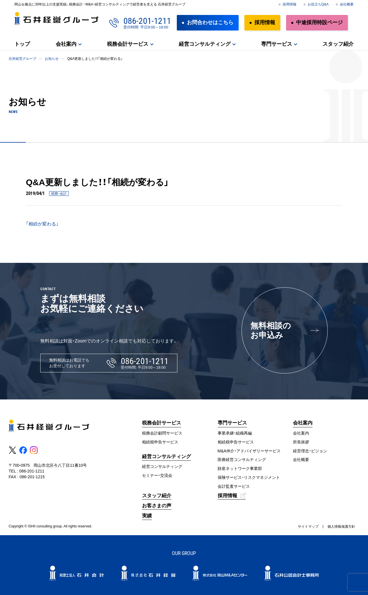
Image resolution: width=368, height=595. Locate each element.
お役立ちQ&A (318, 4)
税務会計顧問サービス (162, 433)
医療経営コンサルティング (242, 459)
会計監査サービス (234, 486)
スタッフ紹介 (338, 44)
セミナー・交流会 (157, 475)
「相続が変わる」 (42, 223)
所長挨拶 (301, 442)
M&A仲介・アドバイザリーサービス (249, 451)
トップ (22, 44)
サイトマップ (308, 527)
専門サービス (276, 44)
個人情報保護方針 (341, 527)
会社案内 (66, 44)
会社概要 (347, 4)
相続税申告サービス (160, 442)
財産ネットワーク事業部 (240, 468)
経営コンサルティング (205, 44)
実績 (147, 516)
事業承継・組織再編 (235, 433)
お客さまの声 (156, 505)
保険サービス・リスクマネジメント (249, 477)
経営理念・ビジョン (310, 451)
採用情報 (289, 4)
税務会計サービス (127, 44)
